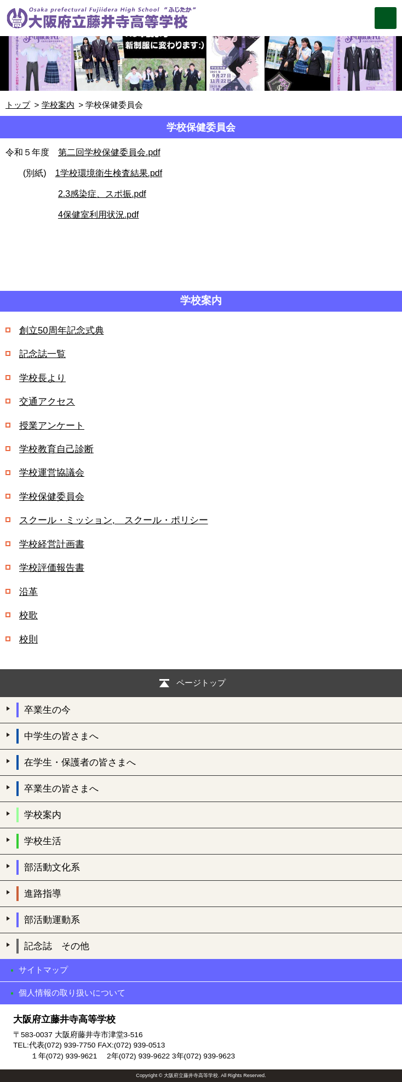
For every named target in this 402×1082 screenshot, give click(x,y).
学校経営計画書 (51, 544)
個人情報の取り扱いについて (72, 992)
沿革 (28, 592)
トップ (17, 104)
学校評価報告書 (51, 568)
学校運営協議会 (51, 472)
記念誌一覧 (42, 354)
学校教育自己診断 (56, 449)
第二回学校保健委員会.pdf (109, 152)
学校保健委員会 (51, 497)
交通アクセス (47, 401)
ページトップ (201, 682)
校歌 (28, 615)
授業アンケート (51, 425)
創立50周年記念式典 (61, 330)
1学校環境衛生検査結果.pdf (108, 173)
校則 (28, 639)
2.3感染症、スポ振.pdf (102, 193)
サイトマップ (43, 969)
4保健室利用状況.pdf (98, 214)
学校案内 (58, 104)
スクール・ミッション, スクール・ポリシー (113, 520)
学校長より (42, 378)
